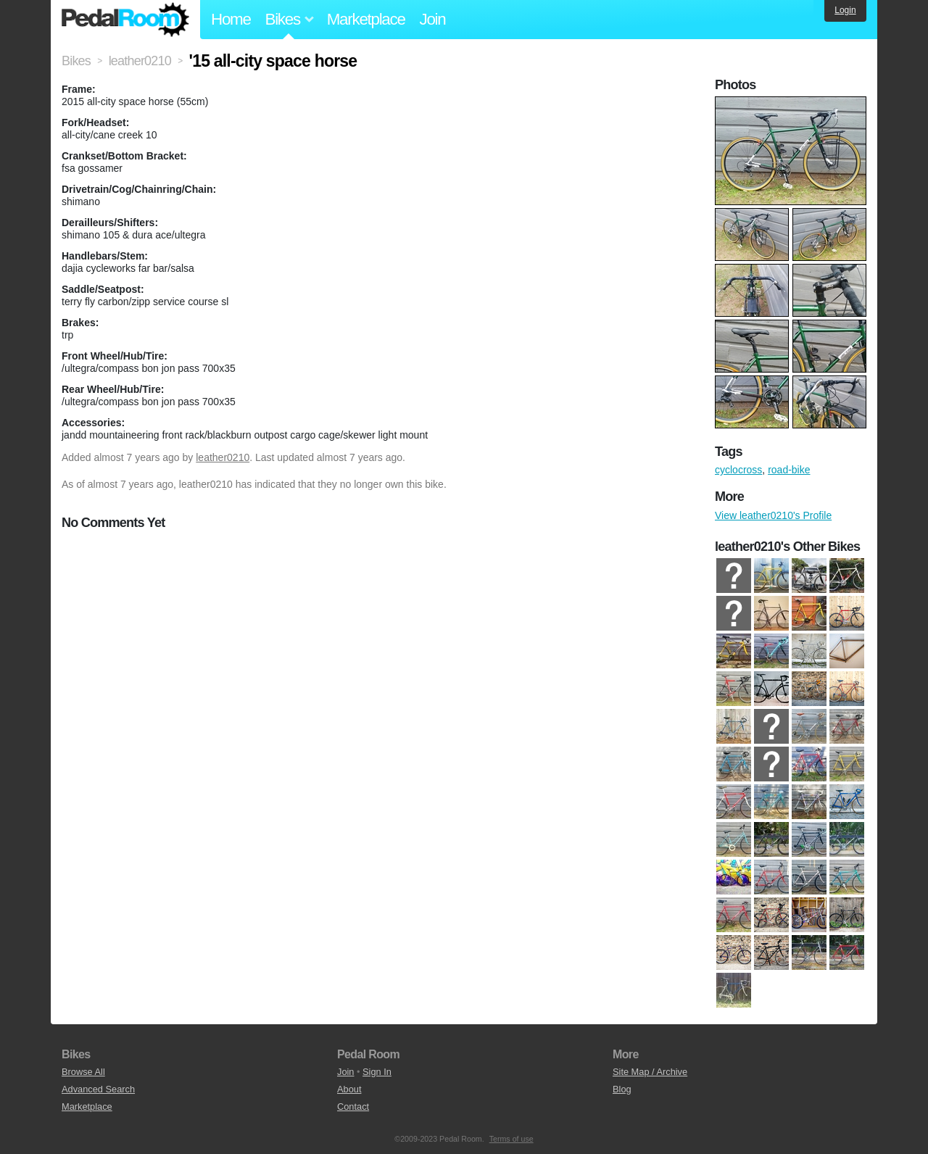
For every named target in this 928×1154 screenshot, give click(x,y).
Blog (622, 1089)
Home (231, 19)
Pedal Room (125, 19)
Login (845, 10)
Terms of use (511, 1138)
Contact (353, 1106)
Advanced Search (98, 1089)
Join (433, 19)
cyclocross (738, 470)
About (349, 1089)
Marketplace (366, 19)
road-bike (789, 470)
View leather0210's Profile (773, 515)
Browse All (83, 1071)
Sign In (377, 1071)
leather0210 (222, 457)
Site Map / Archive (650, 1071)
